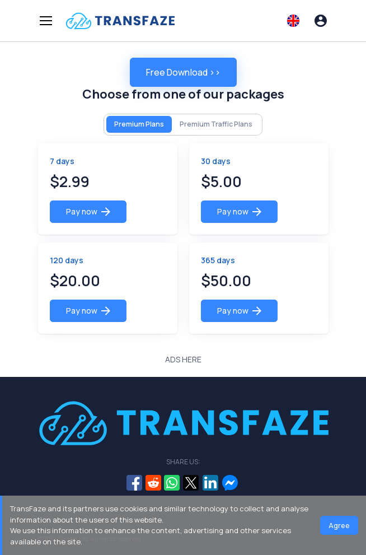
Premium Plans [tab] (139, 124)
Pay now (88, 211)
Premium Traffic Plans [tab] (216, 124)
